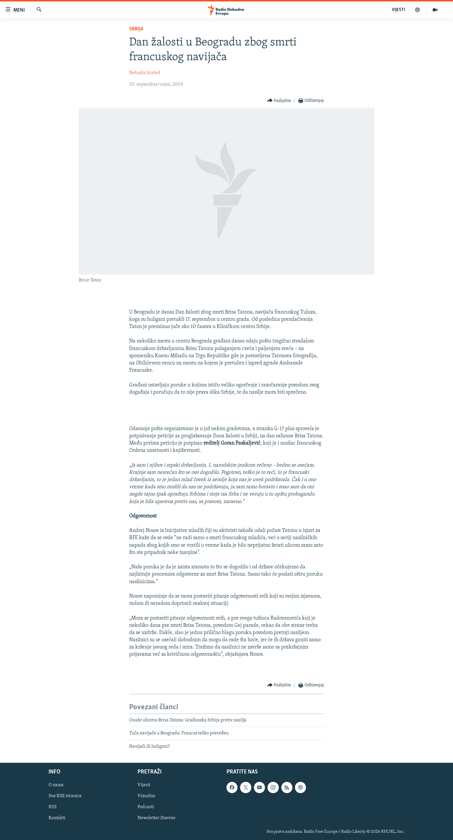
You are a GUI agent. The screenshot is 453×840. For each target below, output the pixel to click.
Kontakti (57, 818)
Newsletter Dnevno (156, 818)
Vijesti (144, 785)
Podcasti (146, 807)
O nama (56, 785)
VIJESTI (398, 10)
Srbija (136, 29)
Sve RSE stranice (65, 796)
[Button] (279, 101)
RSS (53, 807)
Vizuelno (146, 796)
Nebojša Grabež (144, 73)
